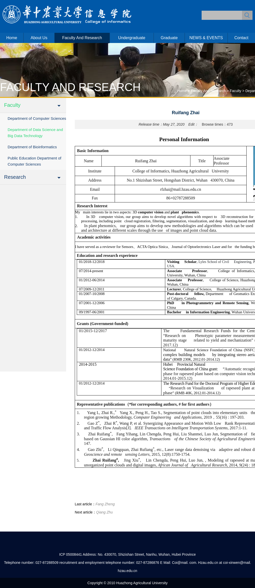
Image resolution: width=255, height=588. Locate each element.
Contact (241, 38)
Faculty (235, 91)
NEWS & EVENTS (206, 38)
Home (11, 38)
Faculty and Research (82, 38)
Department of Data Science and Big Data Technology (35, 132)
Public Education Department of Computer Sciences (34, 161)
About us (39, 38)
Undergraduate (131, 38)
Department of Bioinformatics (32, 147)
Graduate (169, 38)
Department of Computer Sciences (37, 118)
